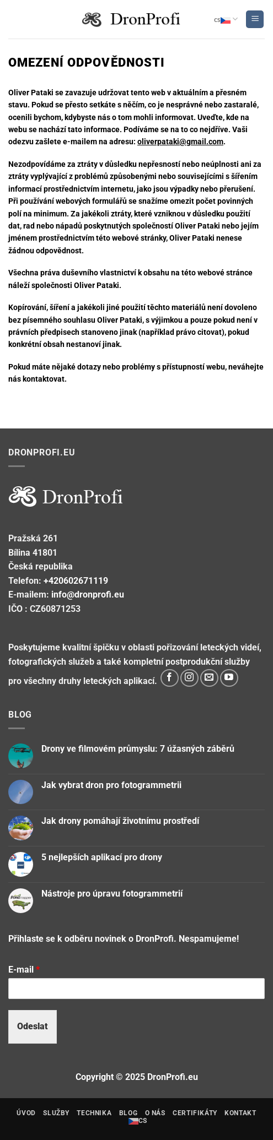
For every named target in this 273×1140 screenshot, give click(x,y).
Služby (56, 1113)
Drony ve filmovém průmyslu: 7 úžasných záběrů (137, 748)
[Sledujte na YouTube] (229, 678)
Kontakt (240, 1113)
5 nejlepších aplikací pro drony (101, 857)
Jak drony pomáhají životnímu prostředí (120, 821)
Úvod (26, 1113)
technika (94, 1113)
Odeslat (32, 1026)
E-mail (24, 969)
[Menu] (255, 19)
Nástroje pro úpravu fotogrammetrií (112, 893)
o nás (155, 1113)
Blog (128, 1113)
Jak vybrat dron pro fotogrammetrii (111, 785)
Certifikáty (195, 1113)
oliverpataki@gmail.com (180, 141)
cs (226, 19)
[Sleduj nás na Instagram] (189, 678)
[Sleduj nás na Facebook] (169, 678)
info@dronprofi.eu (87, 594)
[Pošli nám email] (209, 678)
